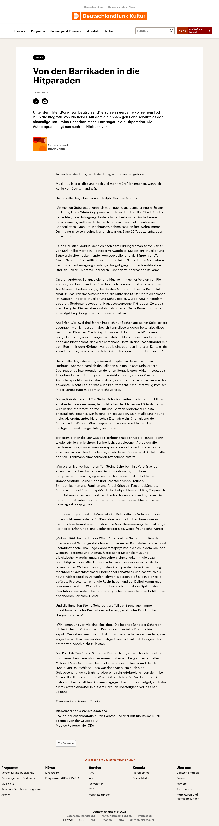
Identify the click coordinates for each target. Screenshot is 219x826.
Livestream (52, 772)
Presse (181, 778)
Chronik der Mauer (142, 819)
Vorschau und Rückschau (17, 772)
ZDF (93, 819)
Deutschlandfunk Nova (121, 6)
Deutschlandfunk (94, 6)
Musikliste (92, 31)
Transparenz (184, 789)
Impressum (145, 815)
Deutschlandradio (188, 772)
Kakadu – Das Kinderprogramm (21, 789)
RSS (91, 789)
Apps (92, 778)
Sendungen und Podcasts (18, 778)
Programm (38, 31)
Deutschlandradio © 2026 (109, 811)
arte (121, 819)
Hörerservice (141, 772)
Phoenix (107, 819)
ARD (81, 819)
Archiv (109, 31)
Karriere (182, 783)
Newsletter (96, 783)
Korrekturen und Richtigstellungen (188, 796)
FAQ (91, 772)
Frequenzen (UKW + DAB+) (62, 778)
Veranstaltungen (100, 794)
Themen (17, 31)
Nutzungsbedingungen (117, 815)
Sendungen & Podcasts (65, 31)
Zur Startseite (66, 743)
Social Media (141, 778)
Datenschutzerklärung (81, 815)
